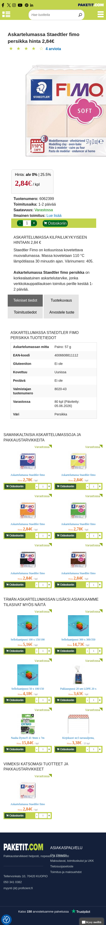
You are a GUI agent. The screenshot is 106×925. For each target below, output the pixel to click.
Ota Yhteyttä (58, 855)
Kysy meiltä (91, 922)
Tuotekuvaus (61, 300)
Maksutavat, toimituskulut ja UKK (72, 860)
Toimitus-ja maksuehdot (65, 872)
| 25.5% (38, 175)
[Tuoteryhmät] (6, 16)
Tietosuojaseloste (61, 866)
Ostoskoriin (55, 223)
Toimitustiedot (25, 312)
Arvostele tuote (61, 312)
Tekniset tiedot (25, 300)
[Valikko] (100, 16)
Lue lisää (53, 216)
